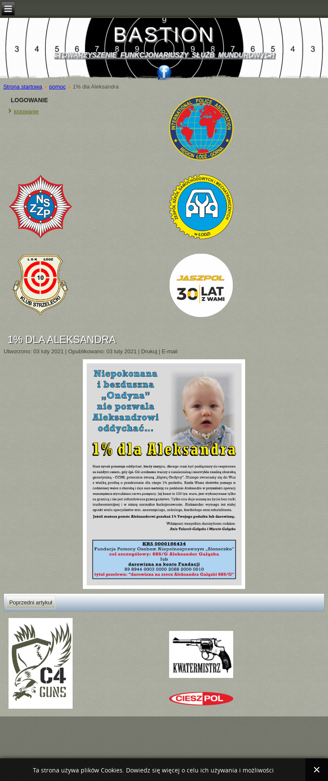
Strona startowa (22, 86)
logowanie (26, 111)
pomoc (57, 86)
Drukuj (150, 351)
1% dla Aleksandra (62, 339)
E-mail (170, 351)
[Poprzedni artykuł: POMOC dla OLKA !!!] (31, 602)
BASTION (164, 34)
